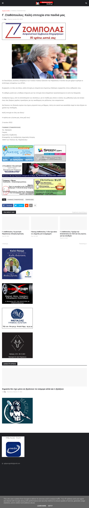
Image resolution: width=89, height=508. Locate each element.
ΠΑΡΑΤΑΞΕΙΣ (30, 199)
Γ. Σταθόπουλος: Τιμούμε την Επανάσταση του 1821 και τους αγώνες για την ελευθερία (73, 234)
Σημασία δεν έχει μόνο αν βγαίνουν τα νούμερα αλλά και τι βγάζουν (33, 389)
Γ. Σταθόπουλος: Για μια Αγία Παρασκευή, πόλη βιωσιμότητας (13, 233)
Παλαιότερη (82, 243)
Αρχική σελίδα (6, 10)
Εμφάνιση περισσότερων (79, 212)
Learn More (41, 506)
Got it (50, 506)
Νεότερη (5, 243)
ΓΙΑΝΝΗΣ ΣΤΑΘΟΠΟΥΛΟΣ (18, 10)
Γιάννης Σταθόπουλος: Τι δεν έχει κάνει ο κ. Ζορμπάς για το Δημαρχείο (44, 233)
